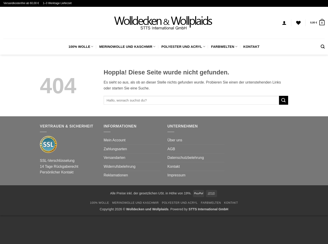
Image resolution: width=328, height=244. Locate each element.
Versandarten (114, 158)
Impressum (176, 175)
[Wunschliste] (298, 23)
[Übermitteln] (283, 100)
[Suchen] (323, 46)
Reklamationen (116, 175)
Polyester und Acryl (183, 46)
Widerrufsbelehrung (120, 166)
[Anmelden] (284, 23)
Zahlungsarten (115, 149)
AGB (171, 149)
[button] (317, 22)
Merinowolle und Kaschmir (127, 46)
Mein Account (115, 140)
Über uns (174, 140)
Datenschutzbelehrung (185, 158)
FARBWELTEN (224, 46)
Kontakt (251, 46)
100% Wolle (81, 46)
